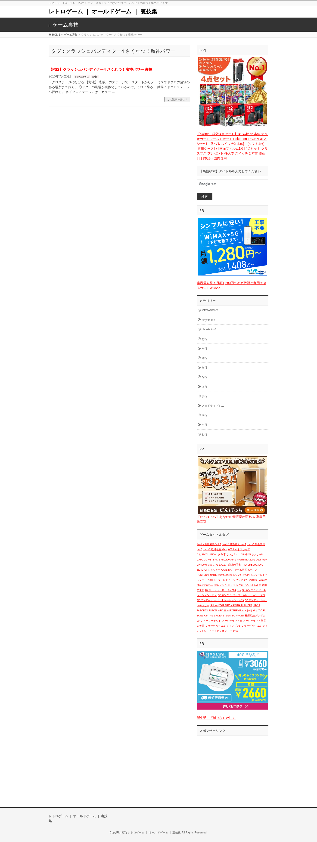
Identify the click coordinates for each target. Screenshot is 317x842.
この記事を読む (176, 99)
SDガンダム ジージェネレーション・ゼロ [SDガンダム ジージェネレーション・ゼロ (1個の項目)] (220, 600)
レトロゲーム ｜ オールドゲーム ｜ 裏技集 (103, 11)
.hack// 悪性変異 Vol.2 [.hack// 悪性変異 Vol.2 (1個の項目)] (209, 544)
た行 (204, 367)
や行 (204, 415)
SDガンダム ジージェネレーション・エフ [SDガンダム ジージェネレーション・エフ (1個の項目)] (241, 595)
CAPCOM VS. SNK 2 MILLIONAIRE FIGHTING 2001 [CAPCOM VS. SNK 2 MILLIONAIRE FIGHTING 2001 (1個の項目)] (226, 559)
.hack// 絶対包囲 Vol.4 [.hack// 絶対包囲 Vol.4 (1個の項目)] (215, 549)
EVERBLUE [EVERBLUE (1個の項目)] (251, 564)
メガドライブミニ (213, 405)
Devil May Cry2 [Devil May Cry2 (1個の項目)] (209, 564)
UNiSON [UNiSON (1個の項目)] (212, 610)
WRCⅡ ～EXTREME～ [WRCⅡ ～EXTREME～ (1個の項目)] (231, 610)
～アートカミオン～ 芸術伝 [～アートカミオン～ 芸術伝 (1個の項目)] (222, 630)
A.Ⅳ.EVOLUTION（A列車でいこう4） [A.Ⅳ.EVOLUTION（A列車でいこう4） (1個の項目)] (218, 554)
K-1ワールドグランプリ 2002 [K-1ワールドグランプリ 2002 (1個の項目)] (230, 580)
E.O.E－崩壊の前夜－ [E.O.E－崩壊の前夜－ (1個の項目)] (231, 564)
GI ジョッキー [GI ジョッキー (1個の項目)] (213, 569)
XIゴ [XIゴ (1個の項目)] (254, 610)
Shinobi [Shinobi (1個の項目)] (214, 605)
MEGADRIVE (210, 310)
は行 (204, 386)
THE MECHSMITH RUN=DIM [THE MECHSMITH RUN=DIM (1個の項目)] (235, 605)
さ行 (204, 358)
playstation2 (82, 76)
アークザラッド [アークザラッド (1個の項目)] (212, 620)
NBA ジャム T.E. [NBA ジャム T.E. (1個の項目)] (223, 585)
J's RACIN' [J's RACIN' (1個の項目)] (244, 574)
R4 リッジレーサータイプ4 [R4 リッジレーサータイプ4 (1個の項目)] (220, 590)
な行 (204, 377)
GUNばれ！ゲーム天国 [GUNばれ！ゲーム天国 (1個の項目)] (234, 569)
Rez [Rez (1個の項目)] (239, 590)
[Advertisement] (232, 767)
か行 (94, 76)
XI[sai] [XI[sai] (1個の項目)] (248, 610)
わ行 (204, 434)
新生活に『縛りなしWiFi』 (216, 718)
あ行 (204, 339)
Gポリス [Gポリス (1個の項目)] (253, 569)
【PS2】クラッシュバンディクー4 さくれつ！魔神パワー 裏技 (100, 69)
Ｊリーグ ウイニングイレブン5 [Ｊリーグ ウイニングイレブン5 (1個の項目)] (222, 625)
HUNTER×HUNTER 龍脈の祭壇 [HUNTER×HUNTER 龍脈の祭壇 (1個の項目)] (214, 574)
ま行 (204, 396)
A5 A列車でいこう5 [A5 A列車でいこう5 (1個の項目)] (252, 554)
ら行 (204, 424)
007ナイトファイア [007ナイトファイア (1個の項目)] (239, 549)
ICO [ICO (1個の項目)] (235, 574)
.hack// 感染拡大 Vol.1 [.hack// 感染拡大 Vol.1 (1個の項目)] (234, 544)
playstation (208, 320)
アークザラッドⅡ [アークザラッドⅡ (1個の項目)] (232, 620)
